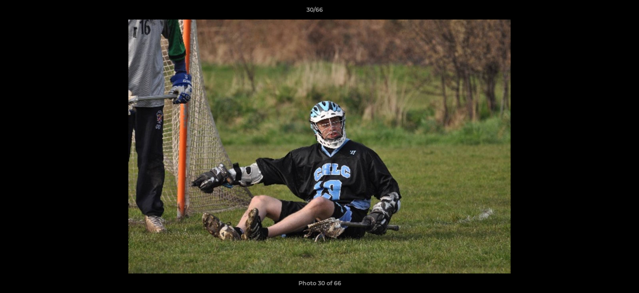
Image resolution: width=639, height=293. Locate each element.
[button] (605, 11)
